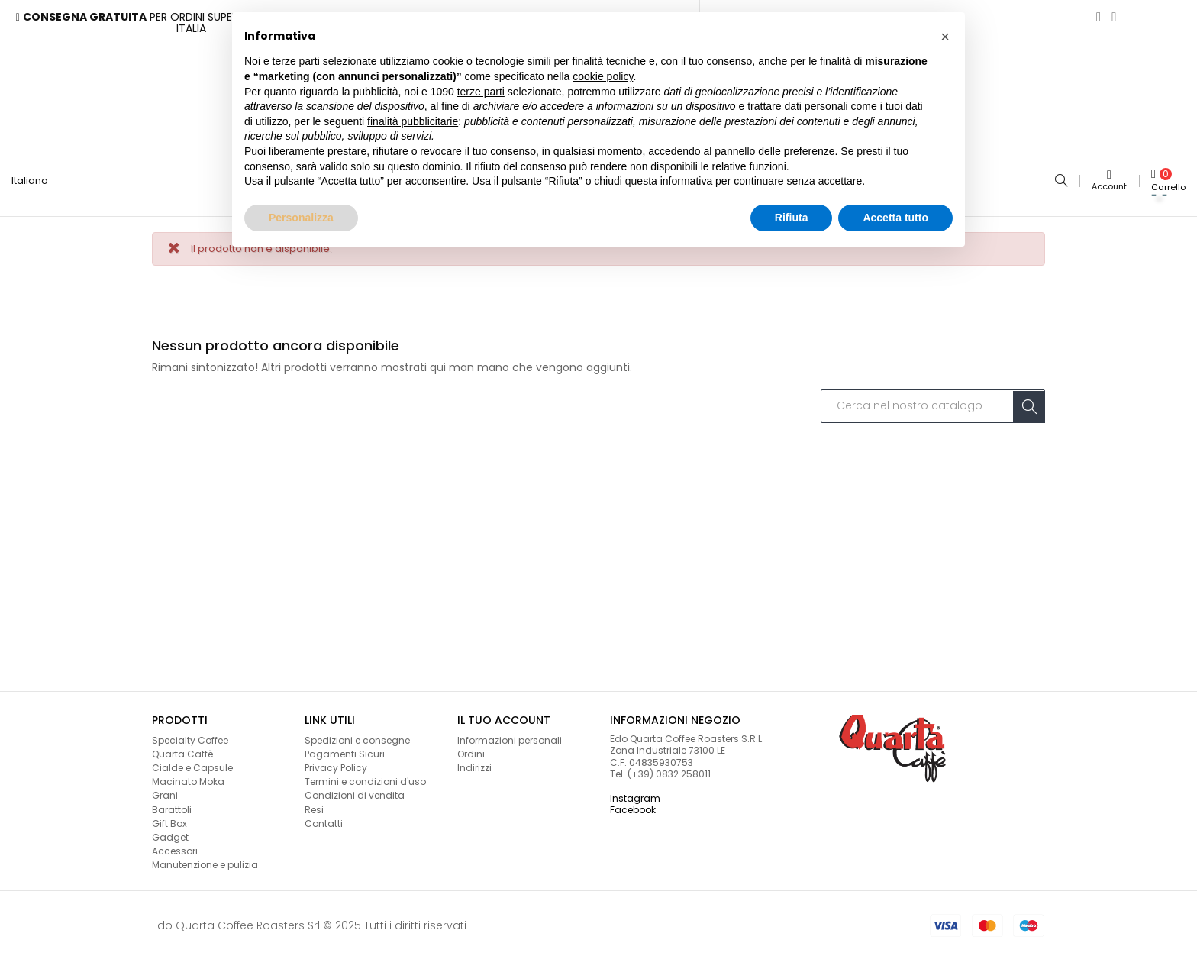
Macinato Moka (188, 776)
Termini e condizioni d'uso (365, 776)
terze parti (481, 92)
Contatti (324, 818)
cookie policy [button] (603, 76)
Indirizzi (474, 763)
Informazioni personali (509, 735)
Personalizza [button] (301, 218)
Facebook (633, 805)
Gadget (170, 832)
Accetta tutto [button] (895, 218)
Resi (314, 805)
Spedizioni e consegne (357, 735)
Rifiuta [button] (791, 218)
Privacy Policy (336, 763)
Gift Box (169, 818)
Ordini (471, 749)
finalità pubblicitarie (412, 121)
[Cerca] (933, 402)
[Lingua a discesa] (35, 179)
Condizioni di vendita (355, 791)
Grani (165, 791)
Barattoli (172, 805)
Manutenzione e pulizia (205, 860)
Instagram (635, 793)
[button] (945, 36)
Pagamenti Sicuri (345, 749)
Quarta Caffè (182, 749)
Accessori (175, 846)
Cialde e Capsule (192, 763)
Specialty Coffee (190, 735)
